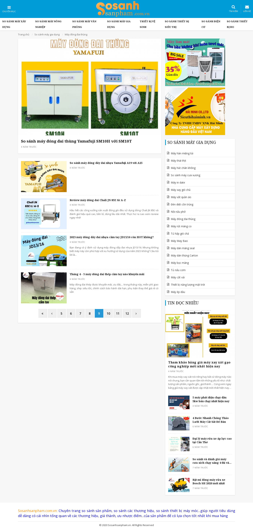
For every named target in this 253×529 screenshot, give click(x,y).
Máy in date (178, 182)
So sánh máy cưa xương (185, 175)
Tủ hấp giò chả (180, 233)
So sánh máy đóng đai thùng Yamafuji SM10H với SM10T (76, 141)
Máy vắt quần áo (181, 197)
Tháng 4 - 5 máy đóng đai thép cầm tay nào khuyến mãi (107, 274)
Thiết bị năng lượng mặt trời (188, 284)
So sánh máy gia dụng (119, 24)
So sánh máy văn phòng (84, 24)
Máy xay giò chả (180, 190)
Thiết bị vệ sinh (147, 24)
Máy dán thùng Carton (184, 255)
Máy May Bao (179, 241)
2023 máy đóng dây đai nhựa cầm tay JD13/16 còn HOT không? (112, 237)
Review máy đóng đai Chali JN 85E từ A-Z (98, 200)
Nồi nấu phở (178, 211)
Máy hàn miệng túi (182, 153)
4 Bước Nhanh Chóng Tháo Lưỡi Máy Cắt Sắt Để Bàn (211, 419)
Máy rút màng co (181, 226)
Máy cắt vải (178, 277)
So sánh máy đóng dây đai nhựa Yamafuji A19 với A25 (106, 163)
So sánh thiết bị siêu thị (177, 24)
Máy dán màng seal (183, 248)
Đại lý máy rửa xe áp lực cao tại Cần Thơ (212, 440)
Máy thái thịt (178, 160)
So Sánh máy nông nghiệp (48, 24)
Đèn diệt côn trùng (182, 204)
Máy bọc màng (180, 262)
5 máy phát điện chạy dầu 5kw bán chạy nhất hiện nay (211, 399)
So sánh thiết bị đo (237, 24)
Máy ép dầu (178, 292)
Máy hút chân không (183, 168)
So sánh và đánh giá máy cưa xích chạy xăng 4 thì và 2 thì (212, 461)
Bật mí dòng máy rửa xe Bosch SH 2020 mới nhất (209, 481)
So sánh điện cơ (211, 24)
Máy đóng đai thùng (183, 219)
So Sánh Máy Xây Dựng (14, 24)
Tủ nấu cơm (178, 270)
